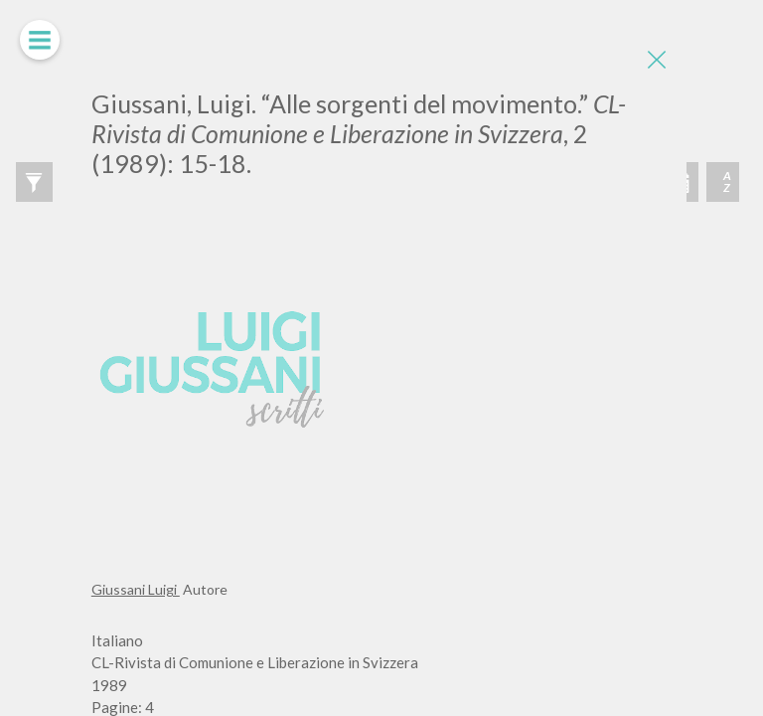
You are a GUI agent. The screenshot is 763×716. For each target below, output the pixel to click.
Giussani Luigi (135, 589)
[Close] (657, 60)
